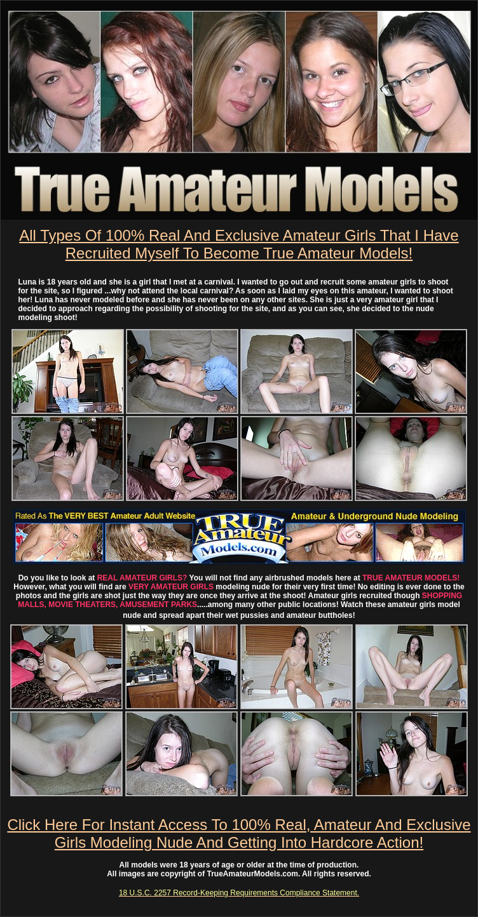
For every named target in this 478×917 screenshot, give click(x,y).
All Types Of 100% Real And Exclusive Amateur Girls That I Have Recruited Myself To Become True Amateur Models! (238, 244)
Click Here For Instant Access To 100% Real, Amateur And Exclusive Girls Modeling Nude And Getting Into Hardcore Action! (238, 833)
